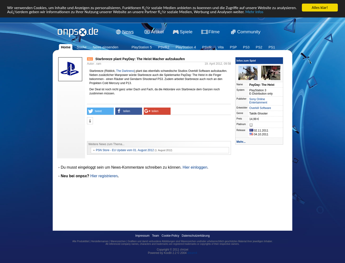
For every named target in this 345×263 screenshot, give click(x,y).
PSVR (207, 47)
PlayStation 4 (186, 47)
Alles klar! (320, 7)
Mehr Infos (254, 11)
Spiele (186, 31)
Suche (81, 47)
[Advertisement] (143, 133)
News (128, 31)
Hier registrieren (104, 176)
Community (248, 31)
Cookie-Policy (170, 235)
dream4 (192, 253)
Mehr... (241, 141)
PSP (233, 47)
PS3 (246, 47)
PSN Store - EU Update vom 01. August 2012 (125, 150)
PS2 (259, 47)
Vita (221, 47)
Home (65, 47)
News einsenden (105, 47)
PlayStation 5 (142, 47)
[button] (100, 111)
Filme (214, 31)
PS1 (272, 47)
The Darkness (125, 71)
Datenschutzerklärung (196, 235)
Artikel (157, 31)
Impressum (142, 235)
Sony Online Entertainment (258, 100)
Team (155, 235)
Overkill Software (260, 108)
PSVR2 (163, 47)
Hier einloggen (195, 167)
